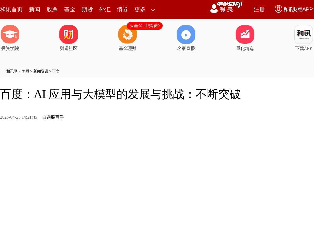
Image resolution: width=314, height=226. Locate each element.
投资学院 (10, 38)
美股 (25, 71)
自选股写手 (53, 117)
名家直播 (186, 38)
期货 (87, 9)
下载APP (303, 38)
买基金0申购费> (144, 25)
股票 (52, 9)
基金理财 (127, 38)
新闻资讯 (40, 71)
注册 (259, 9)
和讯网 (12, 71)
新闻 (34, 9)
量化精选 (245, 38)
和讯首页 (11, 9)
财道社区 (68, 38)
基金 (69, 9)
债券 (122, 9)
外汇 (105, 9)
